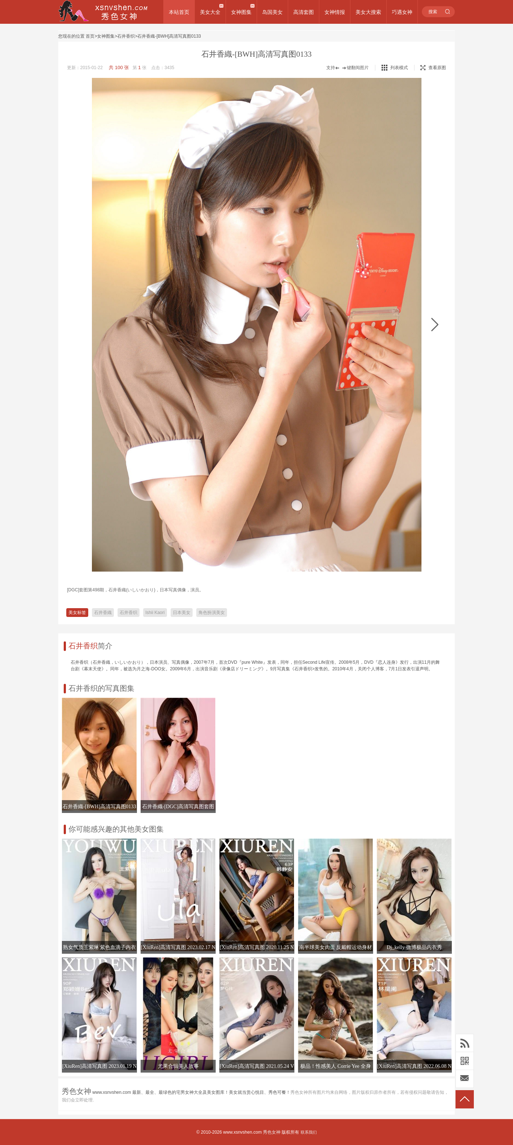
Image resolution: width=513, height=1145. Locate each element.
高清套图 (303, 12)
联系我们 (309, 1132)
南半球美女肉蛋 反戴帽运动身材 (335, 947)
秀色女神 (271, 1132)
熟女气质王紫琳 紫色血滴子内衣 (99, 947)
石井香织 (126, 36)
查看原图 (433, 67)
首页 (90, 36)
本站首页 (179, 12)
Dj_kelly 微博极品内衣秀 (414, 947)
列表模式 (399, 67)
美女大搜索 (368, 12)
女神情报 (334, 12)
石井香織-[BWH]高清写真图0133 (169, 36)
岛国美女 (272, 12)
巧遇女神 (402, 12)
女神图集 (241, 12)
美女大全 (210, 12)
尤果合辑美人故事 (178, 1066)
